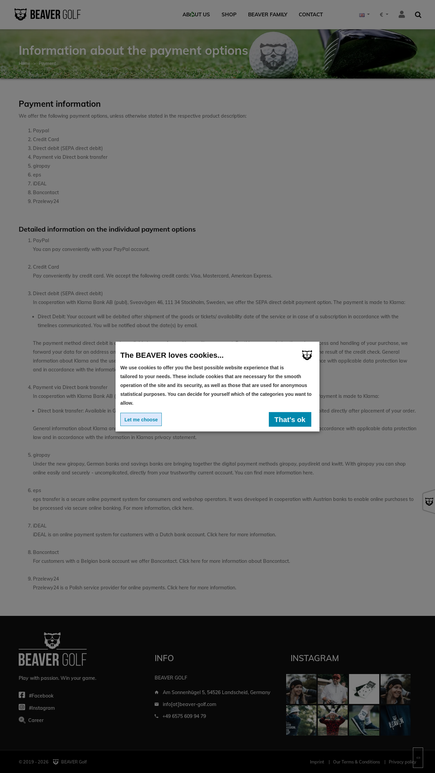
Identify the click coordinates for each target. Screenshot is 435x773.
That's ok (289, 419)
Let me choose (141, 419)
